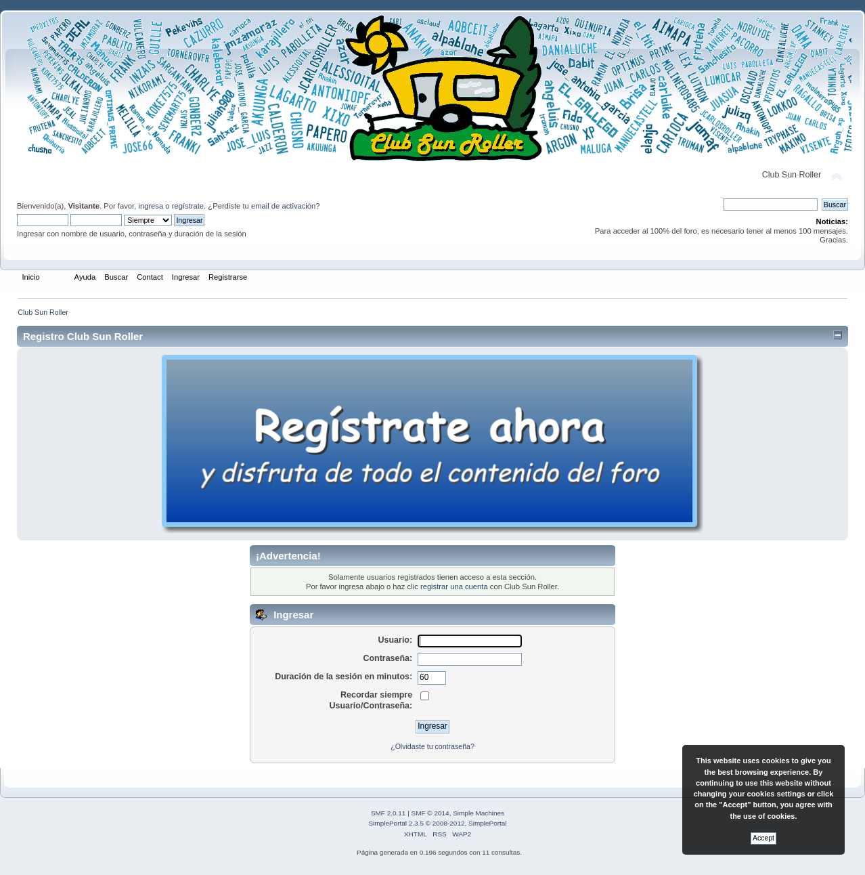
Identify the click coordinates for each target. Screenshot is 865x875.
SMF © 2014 (430, 813)
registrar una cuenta (454, 586)
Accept (763, 838)
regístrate (188, 206)
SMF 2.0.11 (388, 813)
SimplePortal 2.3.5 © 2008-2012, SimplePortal (437, 823)
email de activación (283, 206)
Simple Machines (478, 813)
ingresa (150, 206)
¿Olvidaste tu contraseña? (432, 746)
